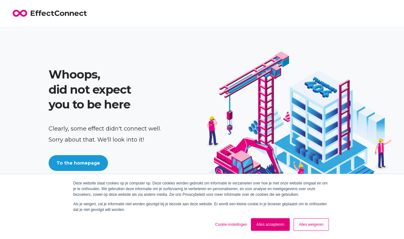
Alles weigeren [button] (311, 224)
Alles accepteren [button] (270, 224)
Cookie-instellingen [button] (231, 224)
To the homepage (78, 163)
